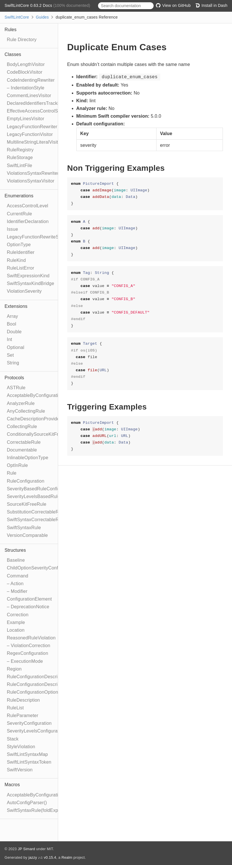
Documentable (22, 449)
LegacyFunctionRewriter (32, 126)
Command (17, 575)
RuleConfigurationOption (32, 692)
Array (12, 316)
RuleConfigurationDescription (37, 676)
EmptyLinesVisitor (25, 118)
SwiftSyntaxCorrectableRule (36, 519)
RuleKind (16, 260)
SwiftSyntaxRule (24, 527)
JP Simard (26, 849)
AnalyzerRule (21, 403)
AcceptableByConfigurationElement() (45, 794)
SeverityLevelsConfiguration (36, 730)
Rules (11, 29)
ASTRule (16, 387)
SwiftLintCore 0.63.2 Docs (29, 5)
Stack (13, 738)
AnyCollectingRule (26, 411)
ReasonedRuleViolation (31, 637)
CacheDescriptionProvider (34, 418)
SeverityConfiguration (29, 723)
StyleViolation (21, 746)
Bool (11, 324)
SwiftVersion (19, 769)
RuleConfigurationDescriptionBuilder (44, 684)
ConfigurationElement (29, 599)
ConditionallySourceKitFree (35, 434)
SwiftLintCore (17, 17)
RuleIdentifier (20, 252)
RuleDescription (23, 700)
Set (10, 355)
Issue (12, 229)
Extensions (16, 306)
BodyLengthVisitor (26, 64)
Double (14, 331)
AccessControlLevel (27, 205)
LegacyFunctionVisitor (30, 134)
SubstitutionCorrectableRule (36, 511)
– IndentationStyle (25, 87)
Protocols (14, 377)
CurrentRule (19, 213)
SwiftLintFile (19, 165)
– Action (15, 583)
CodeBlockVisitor (24, 72)
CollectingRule (22, 426)
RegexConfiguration (27, 653)
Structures (15, 550)
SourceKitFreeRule (26, 504)
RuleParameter (22, 715)
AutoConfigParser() (27, 802)
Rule (12, 473)
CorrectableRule (24, 442)
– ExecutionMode (25, 661)
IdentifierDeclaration (28, 221)
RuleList (15, 707)
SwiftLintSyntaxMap (27, 754)
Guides (42, 17)
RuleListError (20, 268)
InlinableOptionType (27, 457)
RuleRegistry (20, 149)
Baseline (16, 560)
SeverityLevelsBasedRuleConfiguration (47, 496)
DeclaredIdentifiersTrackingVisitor (42, 103)
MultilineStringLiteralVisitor (34, 142)
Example (16, 622)
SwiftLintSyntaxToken (29, 762)
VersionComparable (27, 535)
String (13, 362)
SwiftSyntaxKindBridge (30, 283)
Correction (18, 614)
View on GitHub (173, 5)
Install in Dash (211, 5)
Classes (13, 54)
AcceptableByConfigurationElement (43, 395)
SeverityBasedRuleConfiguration (40, 488)
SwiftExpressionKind (28, 275)
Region (14, 669)
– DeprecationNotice (28, 606)
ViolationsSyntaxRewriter (33, 173)
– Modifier (17, 591)
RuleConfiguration (25, 481)
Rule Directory (21, 39)
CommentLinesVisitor (29, 95)
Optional (15, 347)
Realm (67, 857)
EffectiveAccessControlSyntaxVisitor (44, 111)
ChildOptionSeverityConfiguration (41, 567)
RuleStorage (20, 157)
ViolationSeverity (24, 291)
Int (9, 339)
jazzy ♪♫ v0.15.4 (42, 857)
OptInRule (17, 465)
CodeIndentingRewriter (31, 80)
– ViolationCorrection (28, 645)
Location (16, 630)
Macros (12, 784)
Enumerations (19, 195)
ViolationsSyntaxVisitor (30, 180)
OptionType (19, 244)
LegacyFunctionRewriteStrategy (40, 236)
